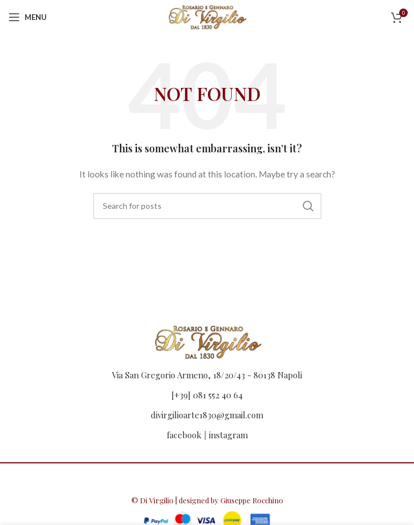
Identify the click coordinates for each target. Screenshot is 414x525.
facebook (184, 435)
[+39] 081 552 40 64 (207, 395)
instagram (228, 435)
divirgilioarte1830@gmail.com (207, 415)
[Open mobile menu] (28, 17)
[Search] (207, 206)
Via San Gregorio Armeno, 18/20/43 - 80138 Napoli (207, 375)
